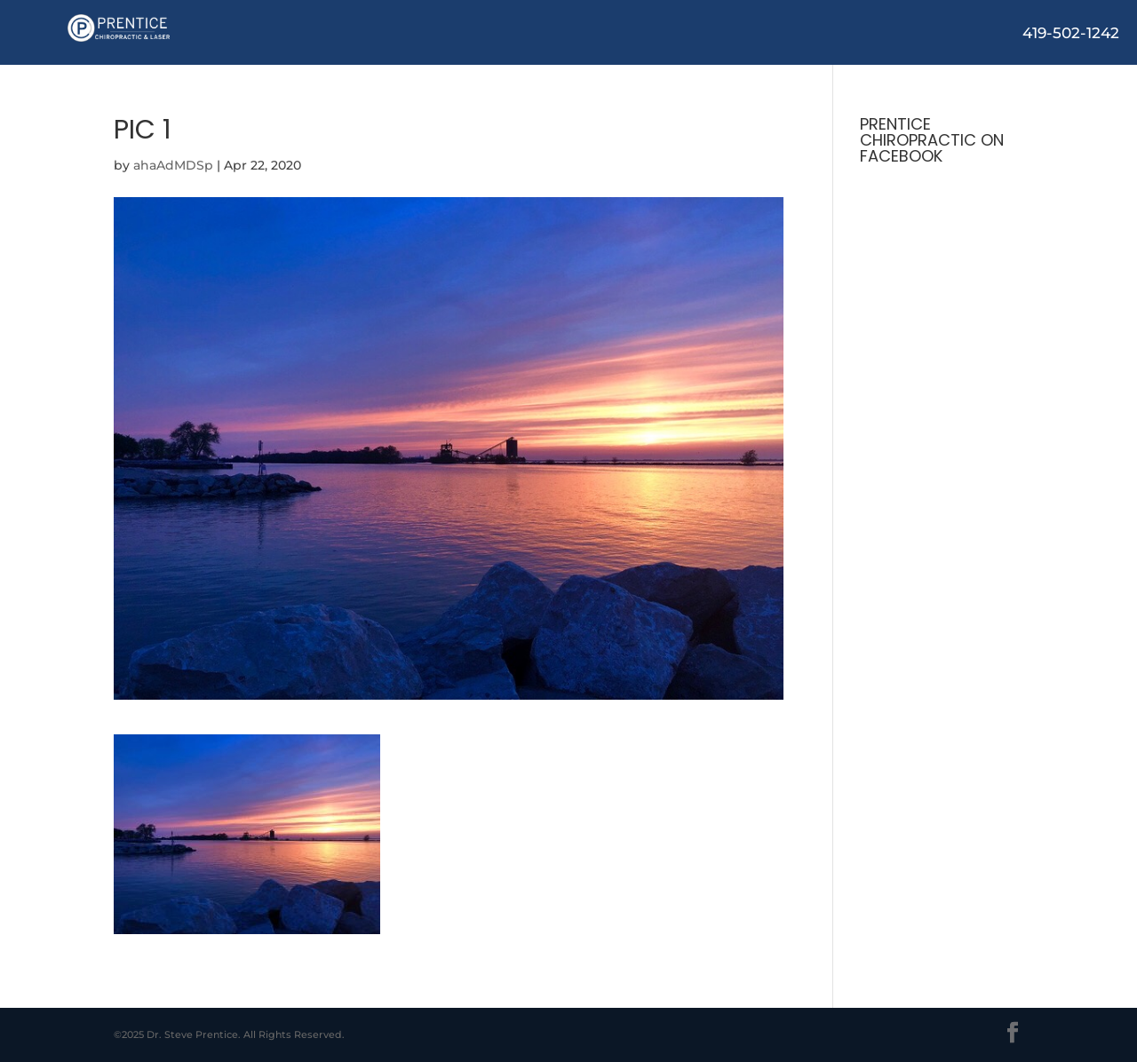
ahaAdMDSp (173, 165)
